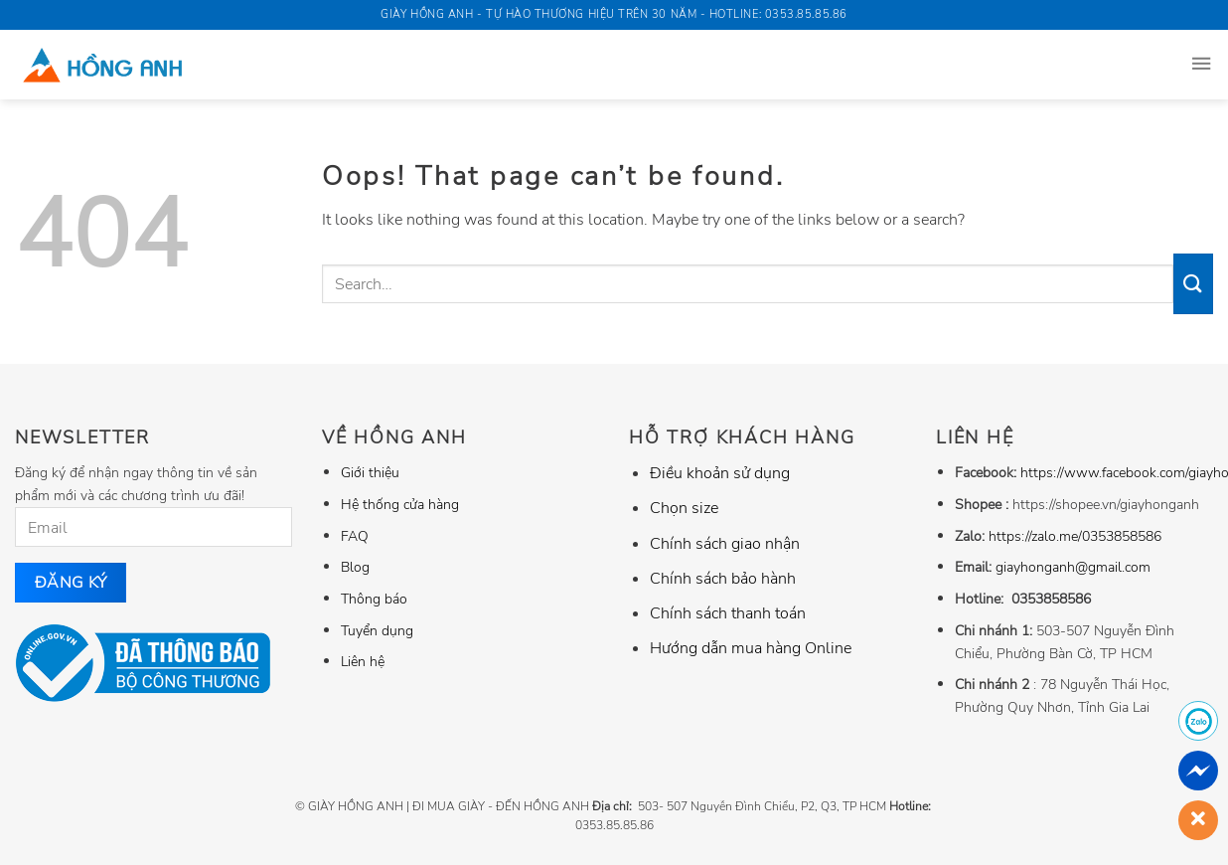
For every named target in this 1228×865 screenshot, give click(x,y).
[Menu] (1201, 64)
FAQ (355, 536)
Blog (355, 567)
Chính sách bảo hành (723, 579)
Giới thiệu (370, 472)
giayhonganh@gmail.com (1073, 567)
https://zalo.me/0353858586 (1075, 536)
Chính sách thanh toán (728, 613)
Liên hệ (362, 661)
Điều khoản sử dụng (720, 473)
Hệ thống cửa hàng (400, 504)
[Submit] (1193, 283)
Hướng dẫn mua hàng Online (750, 648)
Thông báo (374, 598)
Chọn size (684, 508)
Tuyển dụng (377, 630)
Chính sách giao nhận (725, 544)
